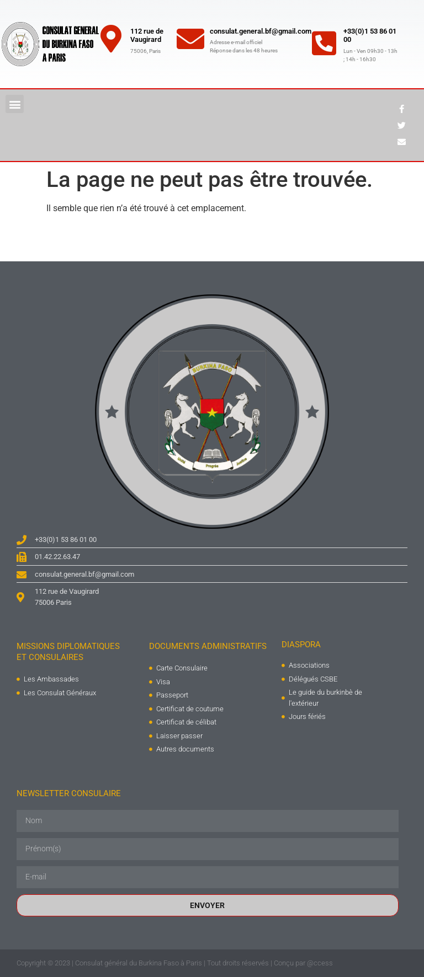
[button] (15, 104)
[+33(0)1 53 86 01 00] (324, 43)
